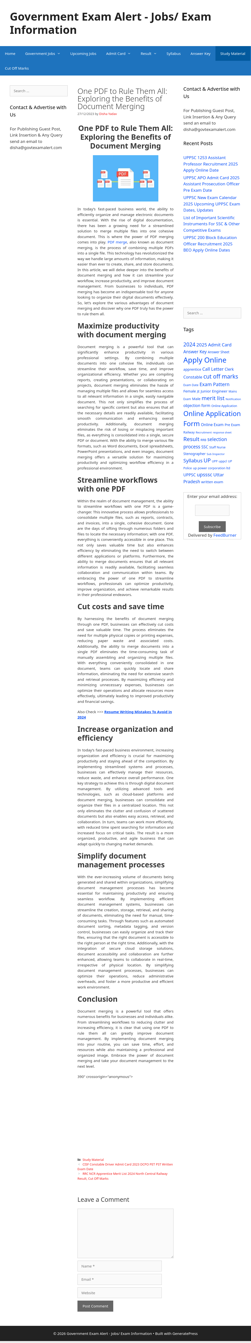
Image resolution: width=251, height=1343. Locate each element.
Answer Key (200, 53)
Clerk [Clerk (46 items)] (229, 369)
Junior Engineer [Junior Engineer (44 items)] (214, 391)
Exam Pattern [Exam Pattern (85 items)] (215, 384)
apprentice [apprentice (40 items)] (192, 369)
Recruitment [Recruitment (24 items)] (204, 432)
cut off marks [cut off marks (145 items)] (220, 376)
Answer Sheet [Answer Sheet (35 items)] (218, 352)
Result (151, 53)
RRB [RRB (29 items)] (203, 440)
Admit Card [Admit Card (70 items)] (220, 345)
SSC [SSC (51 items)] (204, 447)
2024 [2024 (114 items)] (189, 344)
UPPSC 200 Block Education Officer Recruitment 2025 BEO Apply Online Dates (210, 244)
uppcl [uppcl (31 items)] (223, 461)
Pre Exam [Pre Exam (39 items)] (232, 424)
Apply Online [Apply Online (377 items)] (204, 360)
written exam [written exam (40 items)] (212, 482)
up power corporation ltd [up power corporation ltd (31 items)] (211, 468)
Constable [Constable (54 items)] (192, 377)
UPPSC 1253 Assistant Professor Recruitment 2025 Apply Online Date (210, 164)
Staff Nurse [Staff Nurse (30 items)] (217, 447)
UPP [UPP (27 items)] (214, 461)
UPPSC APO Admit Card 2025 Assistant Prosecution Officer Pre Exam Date (211, 184)
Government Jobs (45, 53)
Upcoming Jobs (83, 53)
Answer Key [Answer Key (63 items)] (195, 352)
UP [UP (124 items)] (207, 460)
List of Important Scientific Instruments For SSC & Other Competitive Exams (211, 224)
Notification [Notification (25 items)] (233, 399)
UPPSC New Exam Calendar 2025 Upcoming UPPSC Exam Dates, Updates (211, 204)
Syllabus (174, 53)
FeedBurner (225, 535)
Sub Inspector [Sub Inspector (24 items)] (216, 454)
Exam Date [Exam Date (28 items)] (191, 385)
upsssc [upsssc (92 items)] (204, 474)
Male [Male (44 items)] (196, 398)
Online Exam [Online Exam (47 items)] (212, 424)
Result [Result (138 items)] (191, 439)
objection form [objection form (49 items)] (196, 405)
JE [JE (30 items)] (198, 391)
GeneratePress (185, 1333)
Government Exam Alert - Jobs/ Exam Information (110, 23)
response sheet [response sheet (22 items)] (222, 432)
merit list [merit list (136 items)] (213, 398)
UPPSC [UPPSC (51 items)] (189, 475)
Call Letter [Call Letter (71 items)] (213, 369)
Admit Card (121, 53)
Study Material (232, 53)
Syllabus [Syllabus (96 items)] (192, 460)
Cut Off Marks (17, 68)
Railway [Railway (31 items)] (189, 432)
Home (10, 53)
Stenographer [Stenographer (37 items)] (194, 453)
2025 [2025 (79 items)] (201, 345)
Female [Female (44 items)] (189, 391)
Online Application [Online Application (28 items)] (224, 406)
